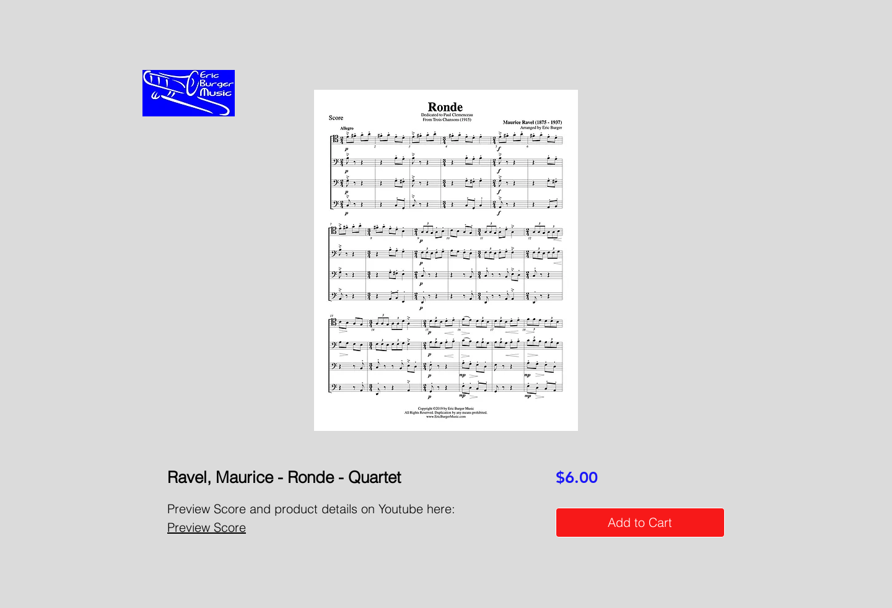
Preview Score (206, 527)
